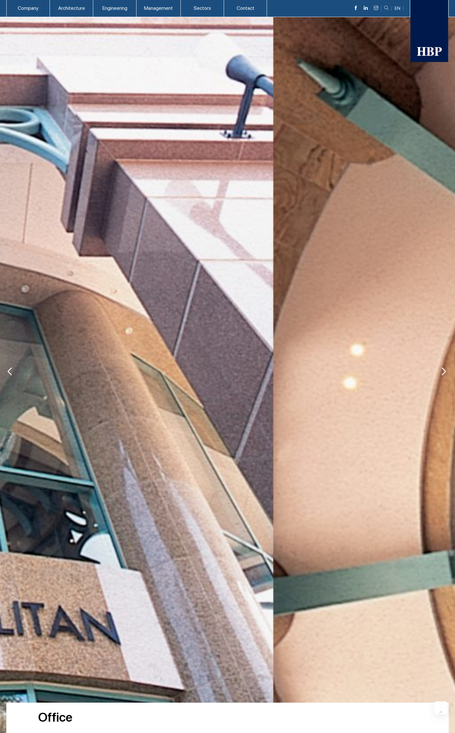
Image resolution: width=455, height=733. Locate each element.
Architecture (71, 8)
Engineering (114, 8)
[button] (443, 371)
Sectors (202, 8)
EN (397, 8)
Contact (245, 8)
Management (158, 8)
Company (28, 8)
